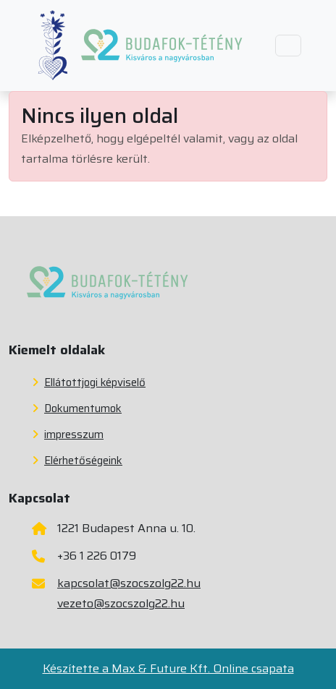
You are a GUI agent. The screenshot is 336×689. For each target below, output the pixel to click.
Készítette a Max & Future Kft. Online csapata (168, 668)
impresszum (68, 434)
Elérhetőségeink (77, 460)
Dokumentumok (77, 408)
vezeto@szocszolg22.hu (121, 603)
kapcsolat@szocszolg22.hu (129, 583)
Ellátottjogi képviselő (89, 382)
